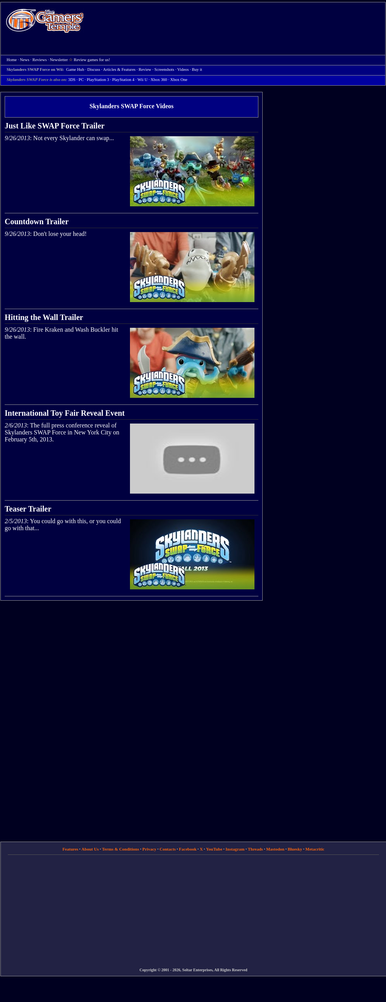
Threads (255, 849)
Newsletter (59, 60)
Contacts (168, 849)
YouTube (214, 849)
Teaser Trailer (28, 509)
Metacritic (315, 849)
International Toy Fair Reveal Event (65, 413)
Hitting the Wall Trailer (44, 317)
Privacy (149, 849)
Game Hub (75, 69)
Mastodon (275, 849)
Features (70, 849)
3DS (71, 79)
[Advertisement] (177, 58)
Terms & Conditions (120, 849)
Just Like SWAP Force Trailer (55, 125)
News (24, 60)
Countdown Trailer (36, 221)
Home (45, 20)
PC (81, 79)
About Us (89, 849)
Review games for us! (92, 60)
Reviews (39, 60)
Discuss (93, 69)
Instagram (235, 849)
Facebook (188, 849)
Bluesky (295, 849)
